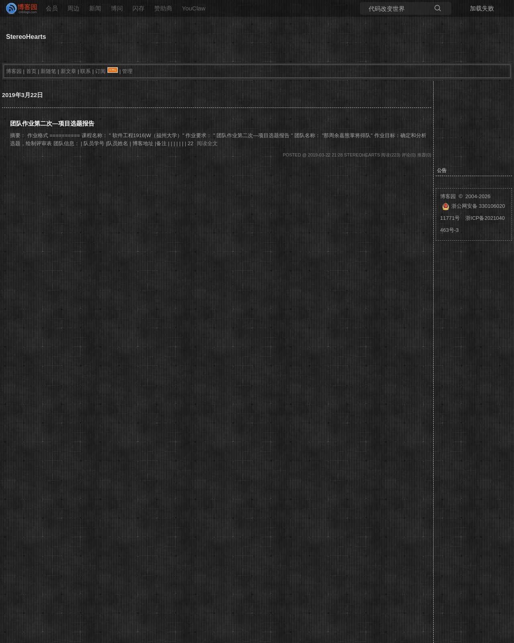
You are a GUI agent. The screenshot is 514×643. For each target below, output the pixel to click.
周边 (73, 8)
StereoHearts (26, 36)
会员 (52, 8)
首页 (31, 71)
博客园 (14, 71)
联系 (85, 71)
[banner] (18, 8)
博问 (117, 8)
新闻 (95, 8)
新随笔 (48, 71)
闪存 (139, 8)
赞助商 (163, 8)
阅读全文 (207, 143)
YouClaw (194, 8)
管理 (127, 71)
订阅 (100, 71)
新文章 (68, 71)
